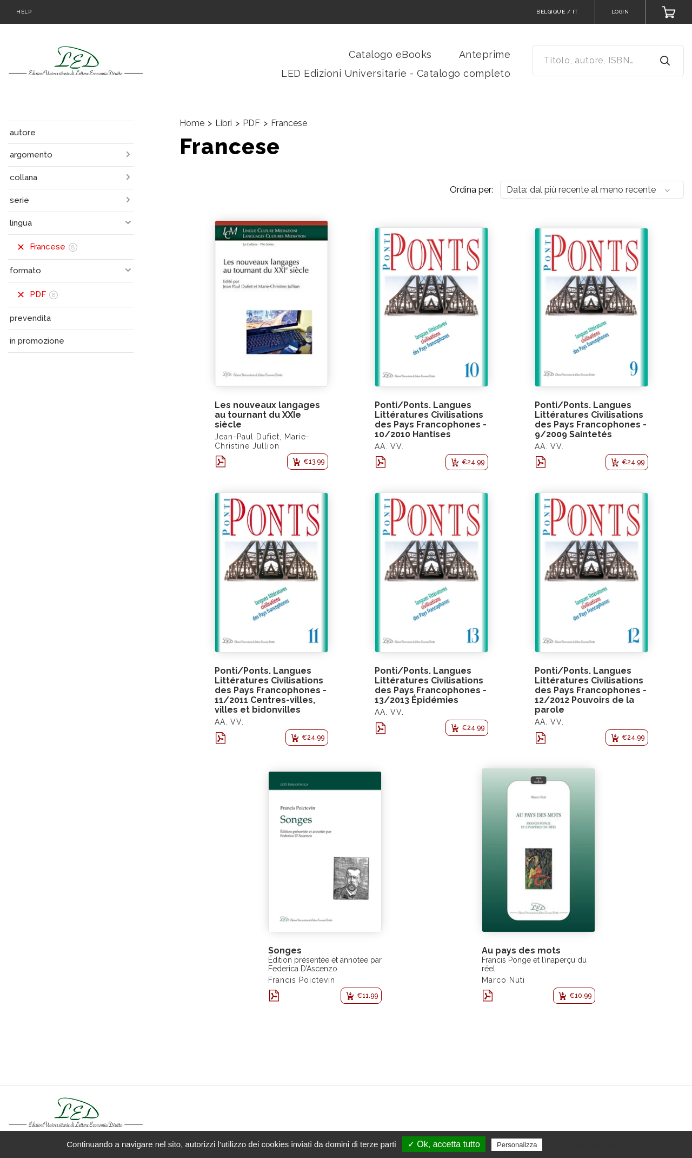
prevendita (30, 318)
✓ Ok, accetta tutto (444, 1144)
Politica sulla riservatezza (590, 1144)
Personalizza (517, 1145)
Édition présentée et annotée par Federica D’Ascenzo (325, 964)
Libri (223, 123)
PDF (251, 123)
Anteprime (485, 54)
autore (23, 132)
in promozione (37, 341)
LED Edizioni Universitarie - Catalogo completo (395, 73)
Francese (289, 123)
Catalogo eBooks (390, 54)
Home (191, 123)
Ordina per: (471, 190)
